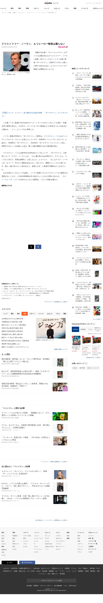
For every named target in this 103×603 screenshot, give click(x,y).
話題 (68, 538)
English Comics (49, 546)
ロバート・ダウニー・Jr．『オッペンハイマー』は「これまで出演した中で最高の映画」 (29, 291)
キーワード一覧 (92, 543)
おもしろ (57, 8)
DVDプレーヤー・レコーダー (98, 329)
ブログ (80, 568)
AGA (48, 573)
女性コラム (59, 538)
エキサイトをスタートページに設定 (51, 580)
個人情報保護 (58, 585)
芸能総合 (15, 535)
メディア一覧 (92, 541)
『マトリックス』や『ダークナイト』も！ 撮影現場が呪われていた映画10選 (26, 293)
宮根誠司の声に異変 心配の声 (12, 334)
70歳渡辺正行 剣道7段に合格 (12, 322)
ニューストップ (90, 3)
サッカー (25, 541)
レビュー (36, 535)
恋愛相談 (51, 571)
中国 (3, 552)
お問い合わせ (72, 585)
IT (34, 543)
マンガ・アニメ (38, 538)
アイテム (73, 568)
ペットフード (42, 573)
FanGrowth (36, 568)
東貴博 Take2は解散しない (11, 344)
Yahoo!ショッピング (93, 368)
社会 (3, 535)
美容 (98, 571)
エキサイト (99, 3)
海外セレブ (15, 543)
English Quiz (48, 543)
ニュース (3, 8)
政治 (3, 541)
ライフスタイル (60, 541)
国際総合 (4, 549)
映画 (13, 538)
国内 (12, 8)
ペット (47, 549)
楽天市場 (82, 368)
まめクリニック (45, 568)
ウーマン (62, 571)
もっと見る (97, 319)
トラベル (58, 543)
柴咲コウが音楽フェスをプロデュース (15, 347)
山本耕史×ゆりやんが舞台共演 (12, 318)
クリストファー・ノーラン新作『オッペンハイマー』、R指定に (22, 295)
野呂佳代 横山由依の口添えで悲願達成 (15, 341)
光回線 (15, 571)
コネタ (47, 538)
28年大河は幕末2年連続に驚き (12, 328)
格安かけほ (22, 571)
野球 (24, 538)
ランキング (84, 8)
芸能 (27, 8)
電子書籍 (62, 573)
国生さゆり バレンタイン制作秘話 (14, 325)
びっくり (47, 535)
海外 (19, 8)
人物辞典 (90, 546)
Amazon (75, 368)
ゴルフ (25, 543)
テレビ (90, 329)
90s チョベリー (60, 546)
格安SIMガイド (7, 571)
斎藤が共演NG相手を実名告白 (12, 331)
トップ (5, 313)
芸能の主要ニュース (61, 349)
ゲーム (36, 541)
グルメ (36, 546)
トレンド (46, 8)
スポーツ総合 (27, 535)
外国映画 (75, 329)
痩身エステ (55, 573)
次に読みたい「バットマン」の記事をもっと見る (52, 520)
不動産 (87, 571)
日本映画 (82, 329)
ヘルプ (90, 552)
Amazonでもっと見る (93, 357)
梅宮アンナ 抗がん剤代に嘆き (12, 337)
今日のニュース (98, 8)
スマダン (58, 535)
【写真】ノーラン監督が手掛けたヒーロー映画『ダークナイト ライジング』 (25, 289)
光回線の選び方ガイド (25, 568)
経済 (3, 538)
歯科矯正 (92, 571)
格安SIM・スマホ (95, 568)
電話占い (85, 568)
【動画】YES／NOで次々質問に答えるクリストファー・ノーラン (22, 286)
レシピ (68, 571)
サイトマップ (92, 549)
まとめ (3, 543)
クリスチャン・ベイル (52, 136)
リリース (91, 535)
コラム (67, 8)
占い (56, 571)
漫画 (75, 8)
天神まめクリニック (57, 568)
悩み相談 (44, 571)
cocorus (38, 571)
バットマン (55, 59)
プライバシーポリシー (46, 585)
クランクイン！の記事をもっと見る (56, 301)
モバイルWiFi (31, 571)
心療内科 (67, 568)
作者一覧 (90, 538)
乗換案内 (80, 571)
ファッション (38, 549)
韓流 (13, 546)
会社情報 (29, 585)
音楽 (13, 541)
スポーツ (36, 8)
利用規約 (35, 585)
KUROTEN (14, 568)
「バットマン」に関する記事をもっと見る (54, 461)
